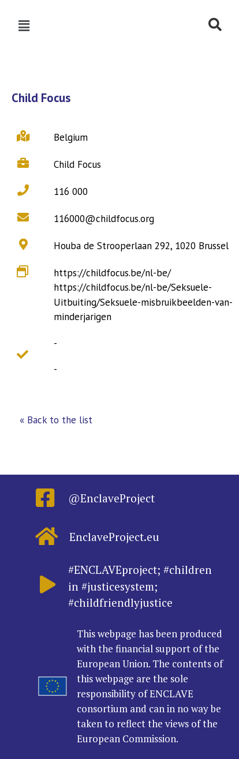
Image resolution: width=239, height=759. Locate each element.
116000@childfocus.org (104, 218)
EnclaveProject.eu (114, 536)
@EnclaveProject (111, 498)
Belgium (71, 137)
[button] (56, 420)
